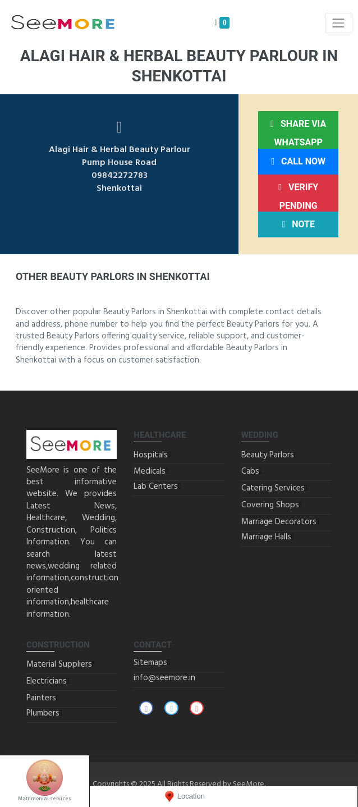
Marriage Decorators (278, 522)
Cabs (250, 471)
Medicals (150, 471)
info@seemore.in (164, 678)
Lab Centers (156, 486)
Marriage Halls (266, 537)
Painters (41, 698)
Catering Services (273, 488)
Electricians (46, 681)
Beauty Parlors (267, 455)
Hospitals (151, 455)
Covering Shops (270, 505)
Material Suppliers (59, 664)
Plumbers (42, 713)
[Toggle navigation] (338, 23)
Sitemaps (150, 662)
